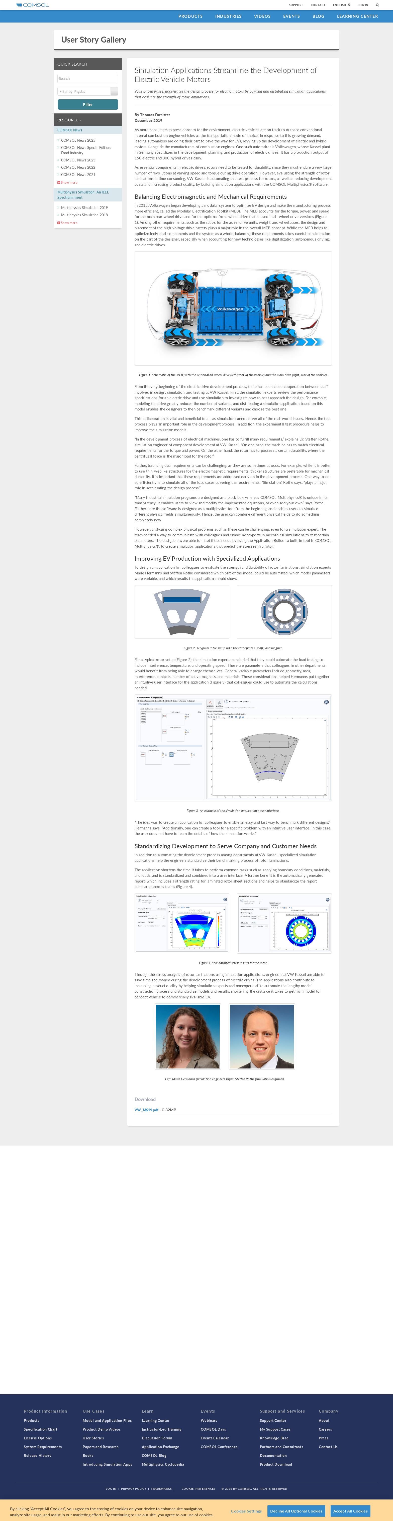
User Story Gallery (93, 39)
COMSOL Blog (154, 1455)
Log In (363, 5)
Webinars (209, 1420)
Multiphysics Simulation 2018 (84, 214)
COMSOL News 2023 (78, 159)
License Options (38, 1437)
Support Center (273, 1420)
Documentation (273, 1455)
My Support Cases (275, 1429)
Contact (318, 5)
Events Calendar (215, 1437)
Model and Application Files (107, 1420)
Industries (228, 16)
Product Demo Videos (102, 1429)
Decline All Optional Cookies (296, 1511)
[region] (196, 1510)
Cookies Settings (246, 1511)
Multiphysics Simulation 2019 (84, 207)
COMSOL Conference (219, 1446)
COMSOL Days (213, 1429)
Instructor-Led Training (161, 1429)
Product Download (276, 1464)
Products (190, 16)
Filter (88, 104)
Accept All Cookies (350, 1511)
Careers (325, 1429)
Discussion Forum (157, 1437)
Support (296, 5)
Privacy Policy (133, 1488)
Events (291, 16)
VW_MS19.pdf (146, 1109)
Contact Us (328, 1446)
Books (88, 1455)
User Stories (93, 1437)
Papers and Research (101, 1446)
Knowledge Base (274, 1437)
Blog (319, 16)
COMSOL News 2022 (78, 167)
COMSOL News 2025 (78, 140)
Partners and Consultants (281, 1446)
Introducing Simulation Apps (107, 1464)
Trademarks (161, 1488)
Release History (37, 1455)
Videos (262, 16)
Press (323, 1437)
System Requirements (43, 1446)
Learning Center (357, 16)
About (324, 1420)
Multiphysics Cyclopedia (163, 1464)
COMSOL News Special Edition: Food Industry (86, 150)
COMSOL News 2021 (78, 174)
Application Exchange (160, 1446)
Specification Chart (40, 1429)
